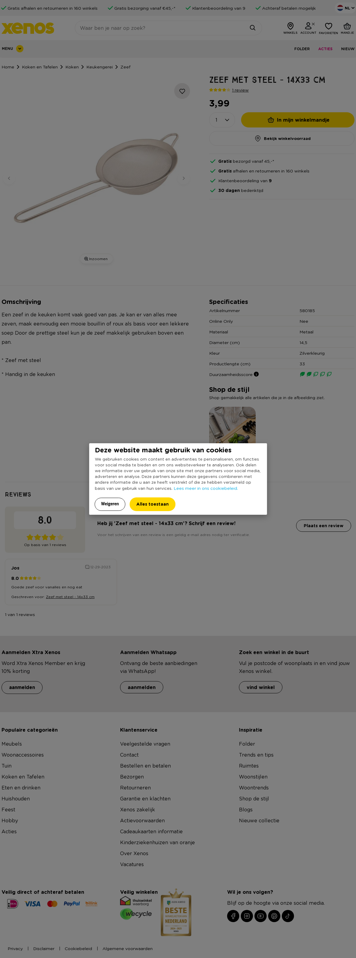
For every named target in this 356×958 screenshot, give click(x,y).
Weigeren (110, 503)
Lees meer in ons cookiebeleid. (206, 488)
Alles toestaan (152, 504)
